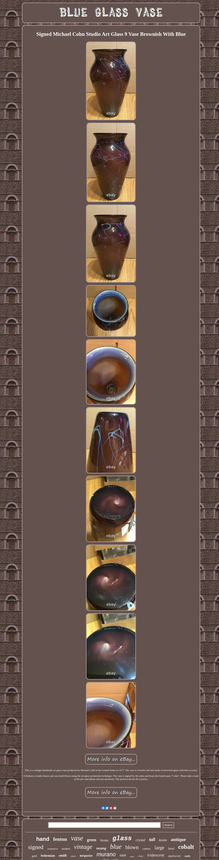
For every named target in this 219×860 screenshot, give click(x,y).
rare (123, 855)
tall (152, 839)
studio (187, 856)
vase (77, 838)
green (91, 840)
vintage (83, 846)
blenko (104, 840)
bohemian (48, 855)
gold (34, 855)
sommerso (52, 848)
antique (178, 839)
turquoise (86, 855)
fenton (60, 839)
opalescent (174, 855)
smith (63, 855)
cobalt (186, 846)
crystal (140, 840)
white (132, 856)
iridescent (155, 855)
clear (140, 856)
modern (66, 848)
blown (132, 847)
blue (116, 846)
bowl (171, 848)
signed (35, 847)
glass (122, 838)
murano (106, 854)
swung (101, 848)
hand (42, 839)
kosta (163, 840)
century (146, 848)
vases (73, 856)
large (159, 847)
